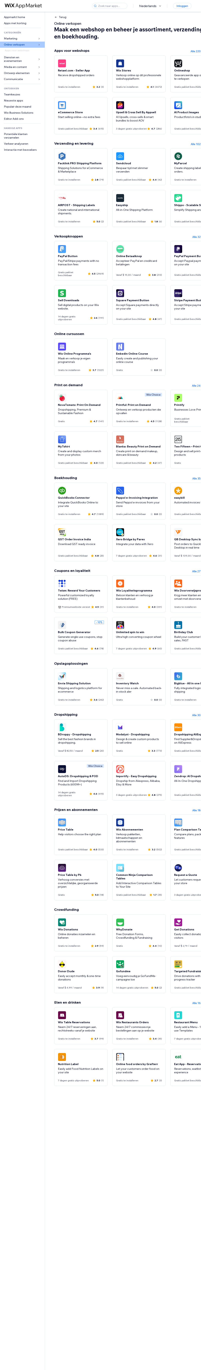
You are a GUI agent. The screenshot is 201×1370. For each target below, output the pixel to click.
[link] (22, 17)
